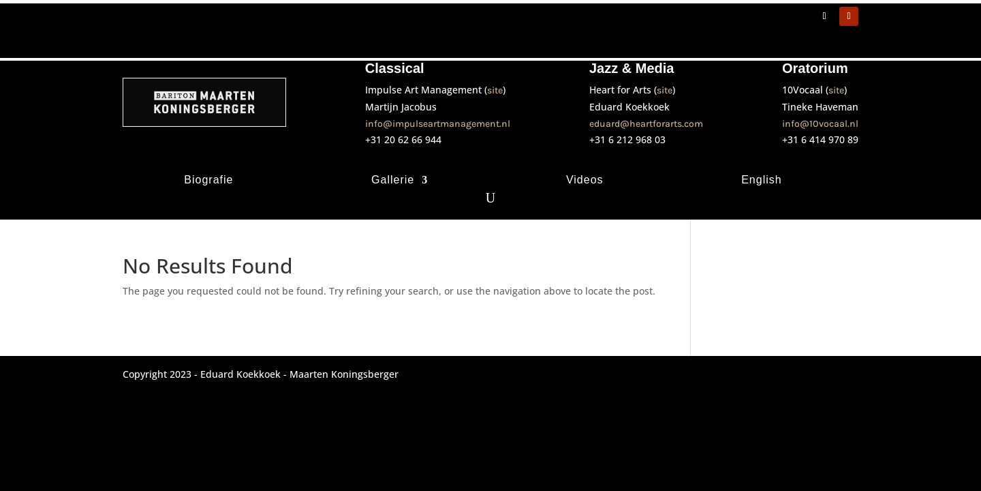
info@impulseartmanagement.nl (437, 124)
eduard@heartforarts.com (646, 124)
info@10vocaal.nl (820, 124)
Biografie (208, 180)
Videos (585, 180)
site (495, 90)
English (761, 180)
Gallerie (392, 180)
